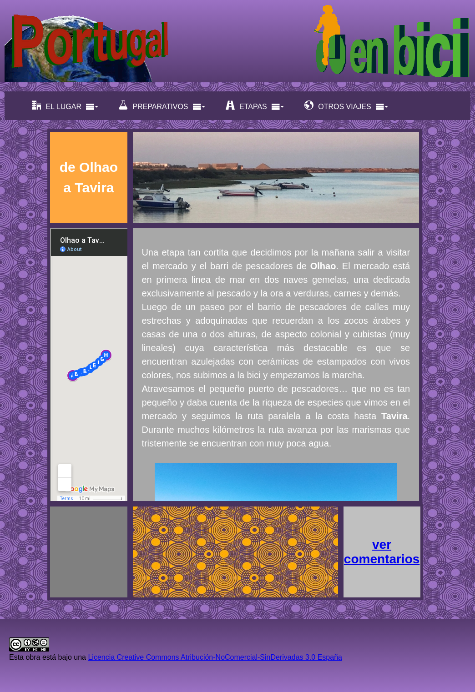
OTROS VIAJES (346, 105)
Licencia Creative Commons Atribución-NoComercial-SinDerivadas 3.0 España (215, 657)
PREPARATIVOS (162, 105)
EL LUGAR (65, 105)
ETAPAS (255, 105)
